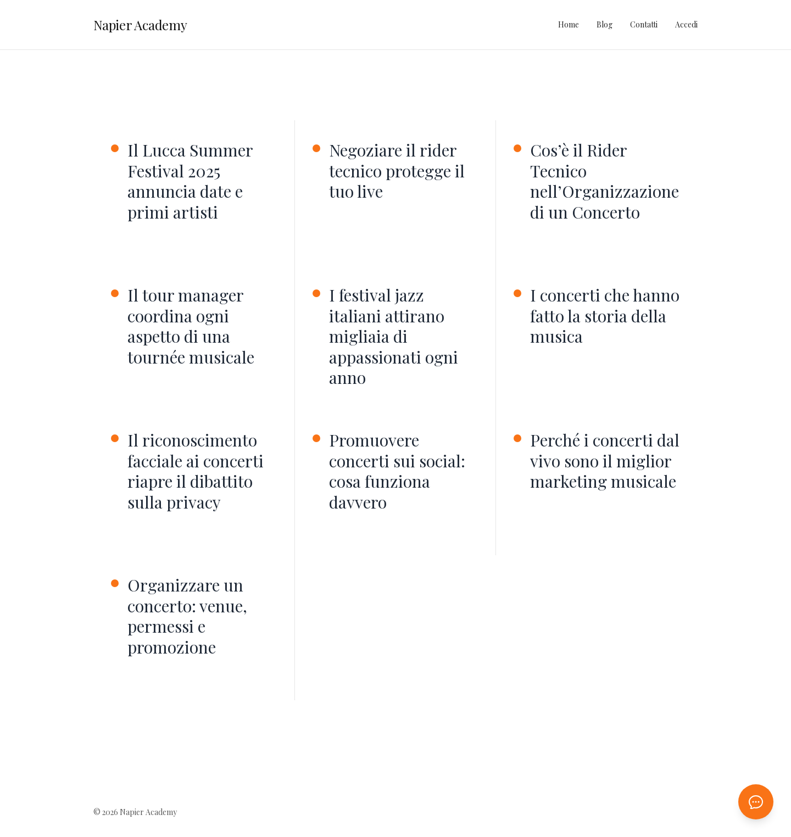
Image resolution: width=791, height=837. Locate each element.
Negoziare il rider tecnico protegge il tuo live (397, 171)
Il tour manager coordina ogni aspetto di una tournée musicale (190, 326)
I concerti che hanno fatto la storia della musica (604, 316)
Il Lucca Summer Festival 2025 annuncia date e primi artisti (190, 181)
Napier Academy (140, 25)
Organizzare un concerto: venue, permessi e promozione (187, 616)
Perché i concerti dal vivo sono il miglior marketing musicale (604, 461)
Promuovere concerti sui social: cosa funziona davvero (397, 471)
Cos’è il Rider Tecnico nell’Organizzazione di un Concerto (604, 181)
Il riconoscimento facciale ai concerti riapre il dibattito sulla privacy (195, 471)
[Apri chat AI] (755, 801)
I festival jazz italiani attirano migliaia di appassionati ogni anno (393, 336)
